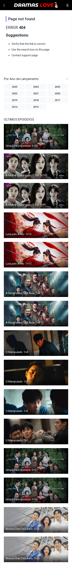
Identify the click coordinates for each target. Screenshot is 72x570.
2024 (36, 86)
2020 (57, 93)
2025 (14, 86)
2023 (57, 86)
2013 (36, 106)
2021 (36, 93)
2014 (14, 106)
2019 (14, 100)
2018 (36, 100)
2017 (57, 100)
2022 (14, 93)
